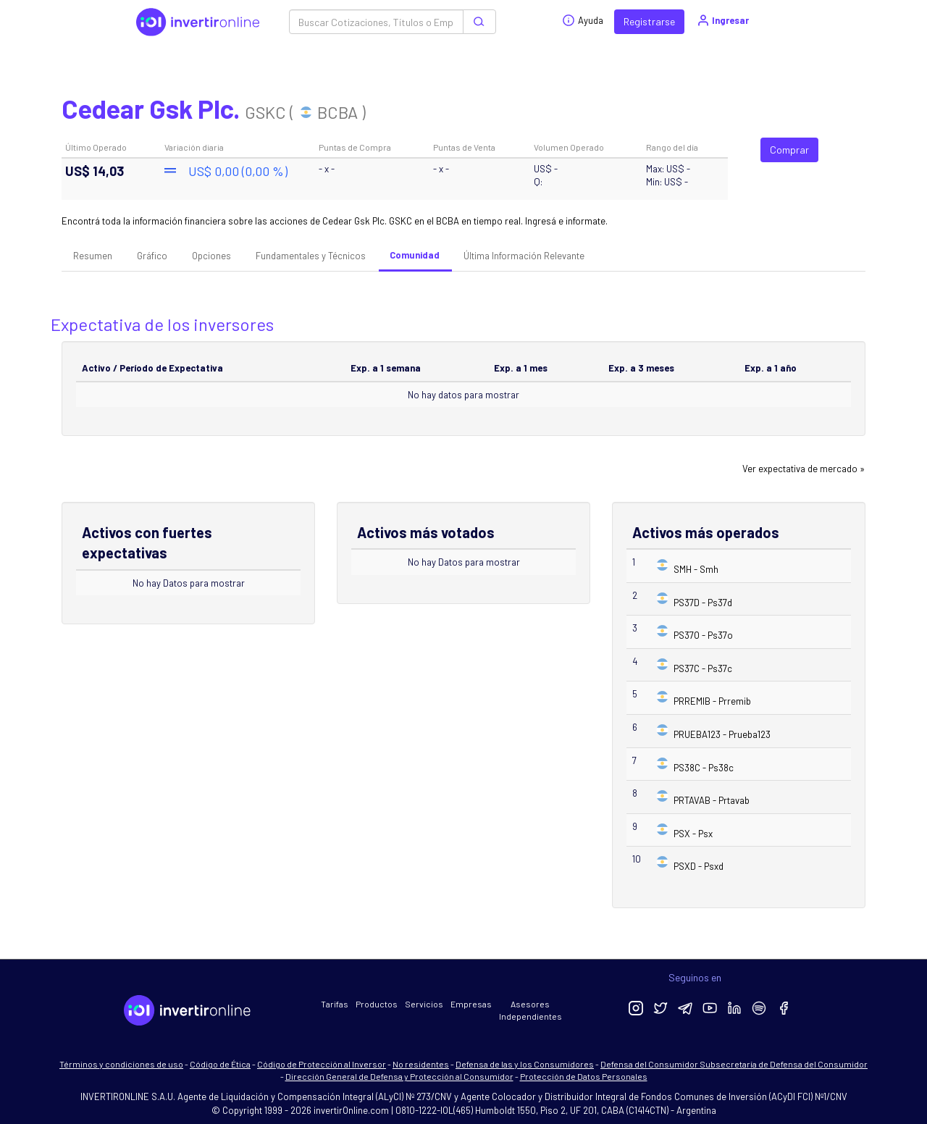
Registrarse (649, 21)
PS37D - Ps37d (703, 602)
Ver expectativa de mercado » (803, 468)
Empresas (471, 1004)
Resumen (92, 255)
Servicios (424, 1004)
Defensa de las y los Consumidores (525, 1064)
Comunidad (415, 255)
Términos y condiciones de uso (121, 1064)
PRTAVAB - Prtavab (712, 800)
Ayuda (582, 20)
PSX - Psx (693, 833)
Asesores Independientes (530, 1010)
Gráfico (152, 255)
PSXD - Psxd (698, 866)
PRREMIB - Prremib (712, 701)
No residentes (421, 1064)
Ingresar (722, 20)
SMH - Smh (696, 569)
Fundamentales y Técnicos (311, 255)
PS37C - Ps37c (703, 668)
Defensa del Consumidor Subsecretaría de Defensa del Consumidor (734, 1064)
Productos (377, 1004)
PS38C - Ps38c (704, 767)
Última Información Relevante (524, 255)
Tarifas (334, 1004)
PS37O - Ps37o (703, 635)
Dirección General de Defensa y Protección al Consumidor (399, 1076)
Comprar (789, 149)
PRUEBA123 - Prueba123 (722, 734)
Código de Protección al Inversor (321, 1064)
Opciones (211, 255)
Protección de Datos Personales (583, 1076)
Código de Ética (220, 1064)
